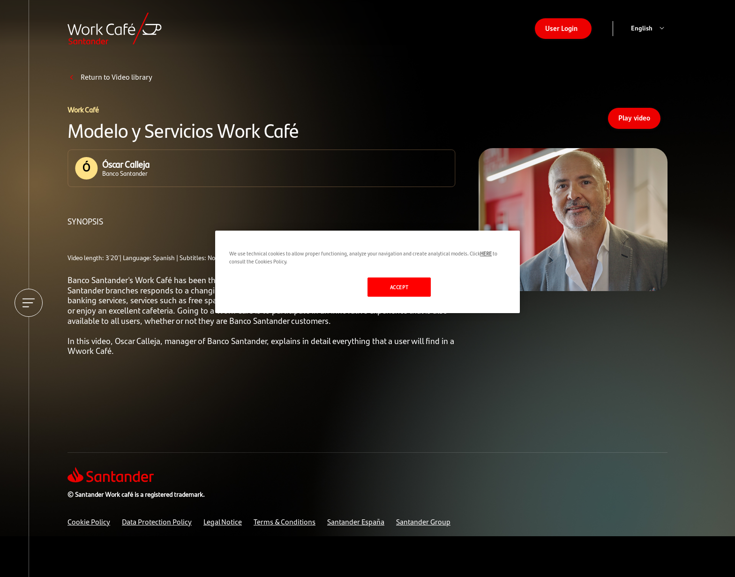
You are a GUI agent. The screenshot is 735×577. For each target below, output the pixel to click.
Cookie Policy (89, 521)
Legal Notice (222, 521)
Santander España (355, 521)
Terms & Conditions (284, 521)
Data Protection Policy (157, 521)
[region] (367, 272)
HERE (486, 253)
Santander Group (423, 521)
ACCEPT (399, 287)
